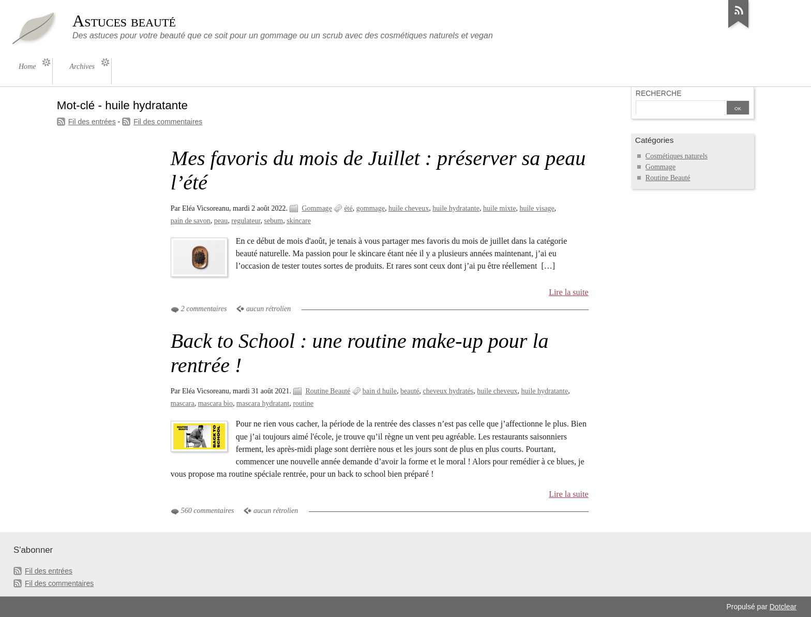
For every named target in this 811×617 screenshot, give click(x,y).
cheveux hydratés (448, 391)
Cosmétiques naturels (676, 156)
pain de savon (191, 221)
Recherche (659, 93)
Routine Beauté (327, 391)
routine (303, 403)
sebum (273, 221)
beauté (409, 391)
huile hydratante (455, 208)
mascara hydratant (262, 403)
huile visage (536, 208)
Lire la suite (569, 292)
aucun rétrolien (268, 309)
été (348, 208)
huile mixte (499, 208)
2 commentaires (204, 309)
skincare (299, 221)
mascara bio (215, 403)
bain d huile (380, 391)
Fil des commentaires (167, 121)
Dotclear (783, 607)
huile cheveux (408, 208)
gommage (370, 208)
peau (221, 221)
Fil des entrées (92, 121)
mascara (182, 403)
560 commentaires (207, 511)
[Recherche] (680, 108)
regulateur (245, 221)
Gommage (317, 208)
